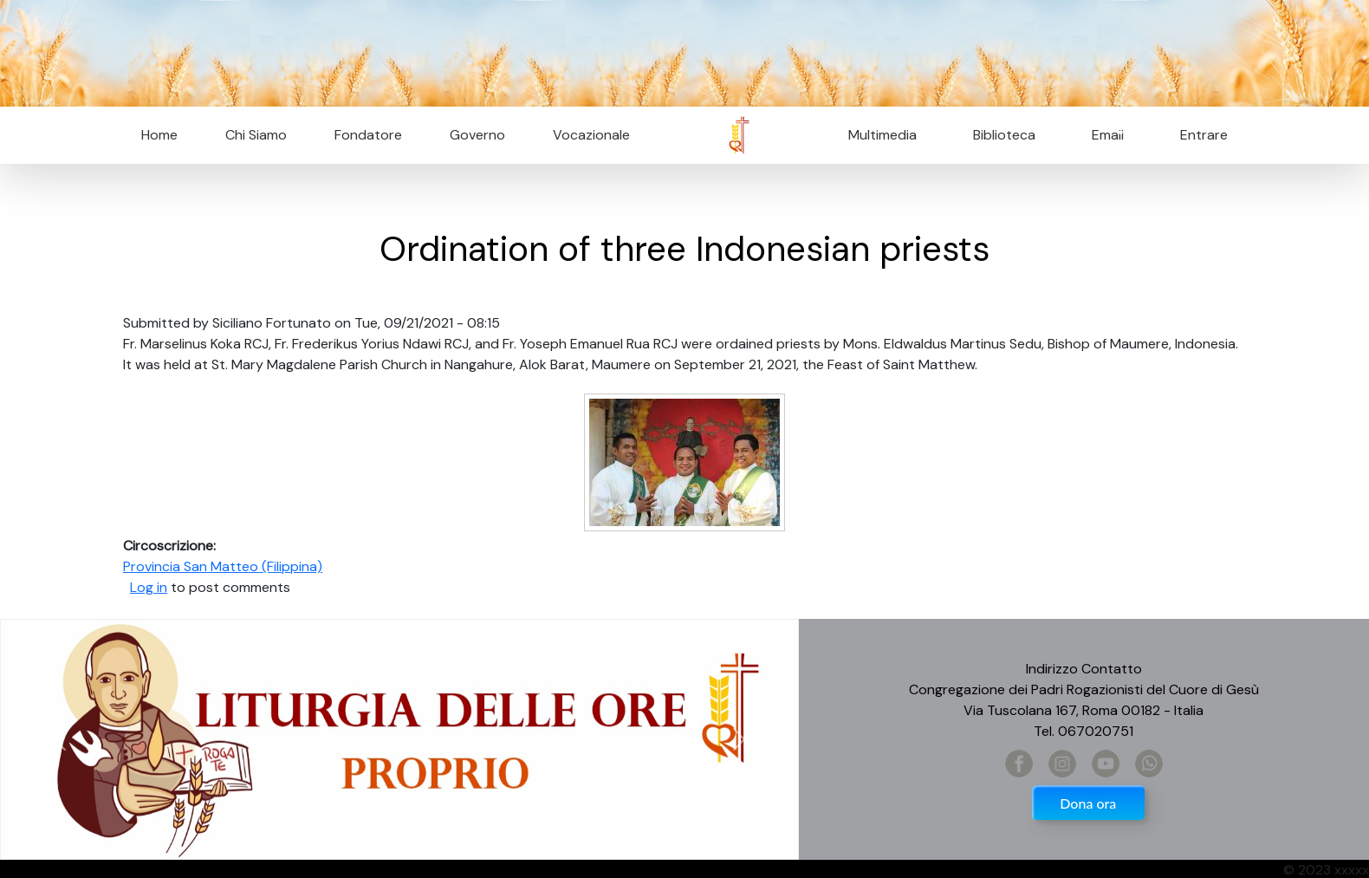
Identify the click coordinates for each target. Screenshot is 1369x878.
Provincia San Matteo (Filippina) (222, 566)
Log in (148, 587)
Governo (477, 135)
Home (159, 135)
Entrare (1204, 135)
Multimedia (882, 135)
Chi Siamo (256, 135)
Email (1102, 135)
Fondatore (368, 135)
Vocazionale (591, 135)
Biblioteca (1004, 135)
